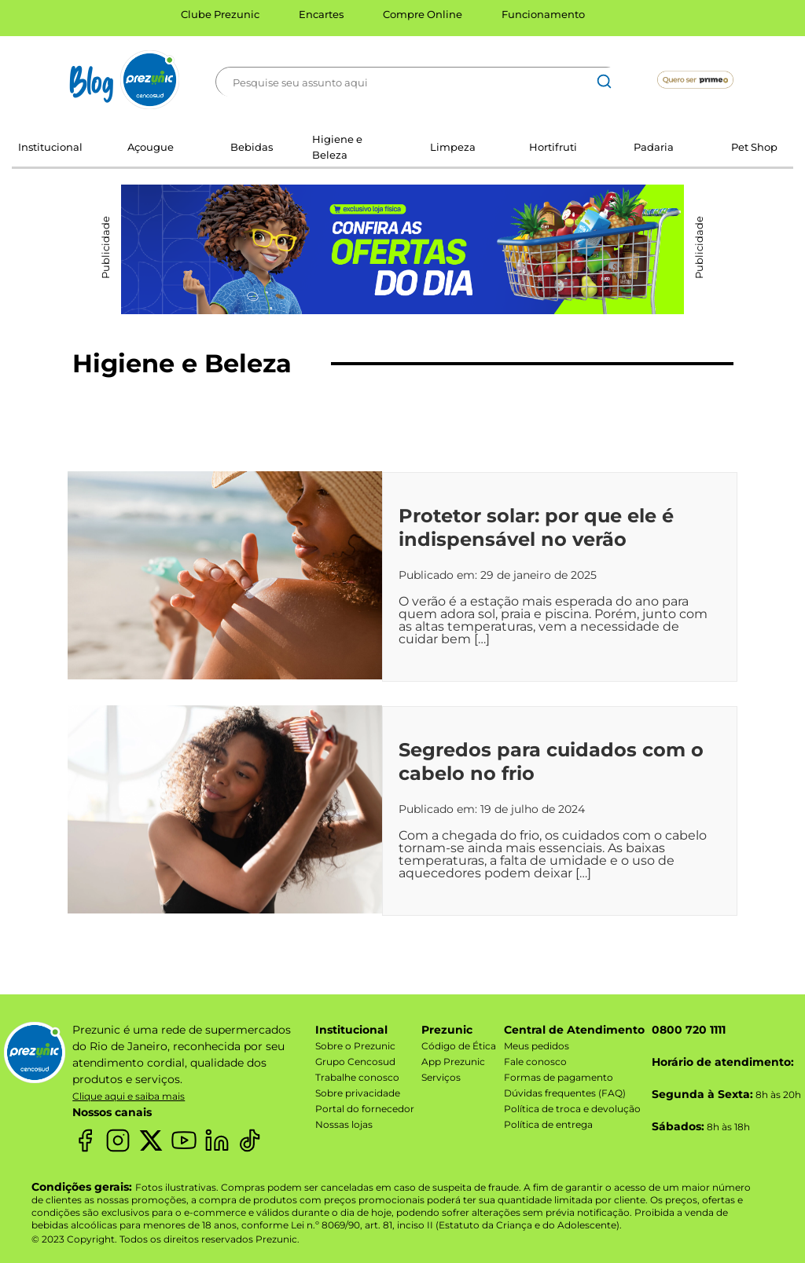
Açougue (150, 147)
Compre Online (422, 14)
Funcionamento (543, 14)
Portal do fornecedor (364, 1109)
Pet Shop (754, 147)
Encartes (321, 14)
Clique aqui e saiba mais (128, 1096)
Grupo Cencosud (355, 1061)
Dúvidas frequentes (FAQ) (565, 1093)
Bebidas (251, 147)
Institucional (50, 147)
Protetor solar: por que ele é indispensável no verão (536, 527)
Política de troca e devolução (572, 1109)
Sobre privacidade (357, 1093)
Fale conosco (535, 1061)
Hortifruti (553, 147)
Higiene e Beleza (337, 147)
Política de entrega (548, 1124)
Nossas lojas (344, 1124)
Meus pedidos (536, 1046)
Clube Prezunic (220, 14)
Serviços (441, 1077)
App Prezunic (453, 1061)
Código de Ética (458, 1046)
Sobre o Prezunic (355, 1046)
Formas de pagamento (558, 1077)
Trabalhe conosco (357, 1077)
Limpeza (453, 147)
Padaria (654, 147)
